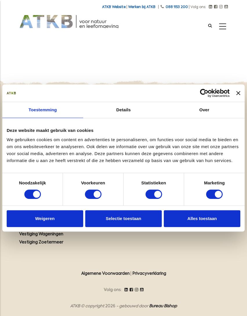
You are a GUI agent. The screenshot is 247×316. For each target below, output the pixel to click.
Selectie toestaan (123, 218)
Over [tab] (204, 109)
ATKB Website (114, 7)
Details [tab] (123, 109)
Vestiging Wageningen (41, 234)
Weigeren (45, 218)
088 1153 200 (177, 7)
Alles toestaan (202, 218)
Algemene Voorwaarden (105, 274)
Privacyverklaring (149, 274)
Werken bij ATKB (141, 7)
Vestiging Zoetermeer (41, 242)
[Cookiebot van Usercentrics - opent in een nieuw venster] (204, 93)
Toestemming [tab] (43, 109)
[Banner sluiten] (238, 93)
